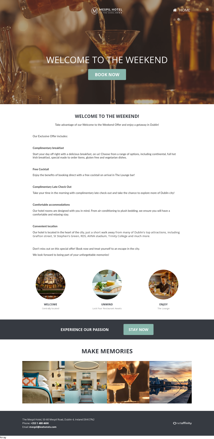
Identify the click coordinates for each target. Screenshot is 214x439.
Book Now (107, 74)
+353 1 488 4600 (40, 423)
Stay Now (138, 329)
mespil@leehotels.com (42, 427)
